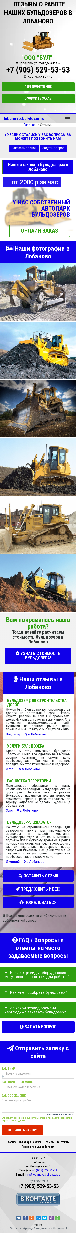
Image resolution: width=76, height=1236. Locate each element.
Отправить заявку (22, 1130)
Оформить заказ (38, 98)
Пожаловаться (38, 902)
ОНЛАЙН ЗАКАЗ (39, 230)
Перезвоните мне (38, 86)
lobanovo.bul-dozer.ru (24, 118)
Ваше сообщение (14, 1095)
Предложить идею (38, 889)
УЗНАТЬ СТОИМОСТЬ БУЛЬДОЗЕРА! (38, 655)
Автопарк (25, 1142)
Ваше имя (8, 1068)
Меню (67, 116)
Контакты (63, 1142)
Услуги (37, 1142)
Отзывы (49, 1142)
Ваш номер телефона (17, 1082)
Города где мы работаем (38, 1146)
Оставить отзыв (38, 875)
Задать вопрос (53, 148)
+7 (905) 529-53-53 (38, 70)
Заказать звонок (24, 148)
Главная (12, 1142)
